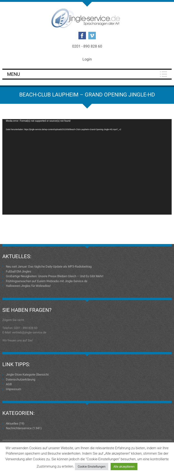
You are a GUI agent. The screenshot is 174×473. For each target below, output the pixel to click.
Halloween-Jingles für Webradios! (28, 286)
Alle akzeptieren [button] (124, 466)
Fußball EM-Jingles (18, 271)
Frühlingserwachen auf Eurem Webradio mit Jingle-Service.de (46, 281)
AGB (9, 384)
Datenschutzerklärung (20, 379)
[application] (87, 167)
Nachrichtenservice (19, 428)
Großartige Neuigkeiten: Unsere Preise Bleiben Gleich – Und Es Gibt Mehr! (54, 276)
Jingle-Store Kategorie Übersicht (27, 374)
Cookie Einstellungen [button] (91, 466)
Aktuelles (12, 423)
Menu (13, 74)
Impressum (13, 389)
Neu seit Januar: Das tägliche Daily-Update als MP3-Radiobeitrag (49, 266)
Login (87, 59)
